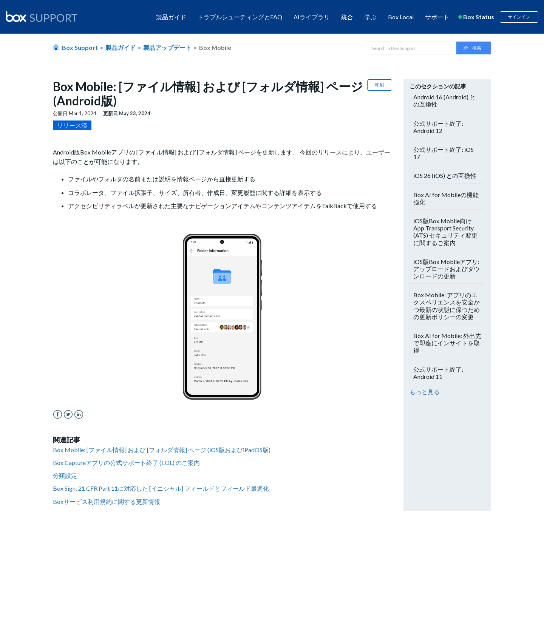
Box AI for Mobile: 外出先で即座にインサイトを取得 (447, 343)
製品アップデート (167, 47)
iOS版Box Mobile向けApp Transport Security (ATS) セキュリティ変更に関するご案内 (445, 231)
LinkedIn (78, 414)
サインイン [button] (519, 17)
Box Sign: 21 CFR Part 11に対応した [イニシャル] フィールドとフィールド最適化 (161, 488)
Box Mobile (215, 47)
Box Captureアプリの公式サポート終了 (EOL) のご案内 (126, 462)
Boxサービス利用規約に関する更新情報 (106, 501)
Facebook (57, 414)
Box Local (401, 16)
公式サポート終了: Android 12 (438, 127)
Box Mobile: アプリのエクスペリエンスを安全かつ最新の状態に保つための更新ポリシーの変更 (446, 305)
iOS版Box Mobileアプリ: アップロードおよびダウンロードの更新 (446, 269)
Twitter (68, 414)
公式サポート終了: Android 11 (438, 373)
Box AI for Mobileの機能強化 (446, 198)
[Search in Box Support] (411, 48)
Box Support (80, 47)
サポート (437, 16)
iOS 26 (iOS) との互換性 (444, 175)
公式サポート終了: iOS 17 (443, 153)
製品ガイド (171, 16)
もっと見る (425, 391)
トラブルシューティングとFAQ (240, 16)
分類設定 (65, 475)
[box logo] (41, 16)
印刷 (379, 85)
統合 (347, 16)
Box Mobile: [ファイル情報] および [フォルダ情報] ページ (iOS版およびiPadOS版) (161, 449)
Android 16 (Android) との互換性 (444, 100)
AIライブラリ (312, 16)
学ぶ (371, 16)
